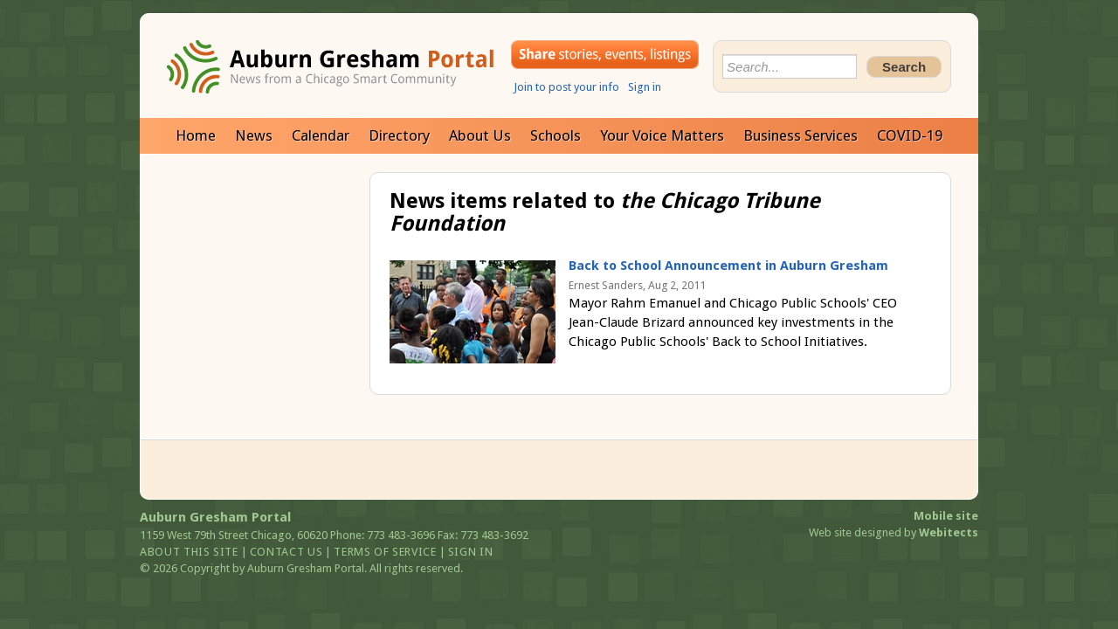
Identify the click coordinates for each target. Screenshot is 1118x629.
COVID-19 (909, 135)
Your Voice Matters (662, 135)
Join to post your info (566, 86)
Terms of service (385, 551)
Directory (399, 135)
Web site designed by (893, 532)
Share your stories (605, 54)
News (254, 135)
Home (196, 135)
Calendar (320, 135)
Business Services (800, 135)
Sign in (644, 86)
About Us (480, 135)
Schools (555, 135)
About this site (189, 551)
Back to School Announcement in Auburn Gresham (728, 265)
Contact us (286, 551)
